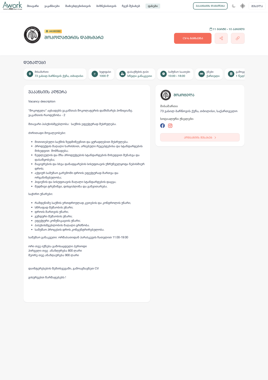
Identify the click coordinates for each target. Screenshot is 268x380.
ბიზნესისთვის (106, 6)
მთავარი (33, 6)
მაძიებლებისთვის (78, 6)
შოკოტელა (184, 95)
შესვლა (257, 6)
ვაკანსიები (52, 6)
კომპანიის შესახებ (200, 137)
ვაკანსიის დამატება (210, 5)
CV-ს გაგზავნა (193, 38)
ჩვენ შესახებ (131, 6)
